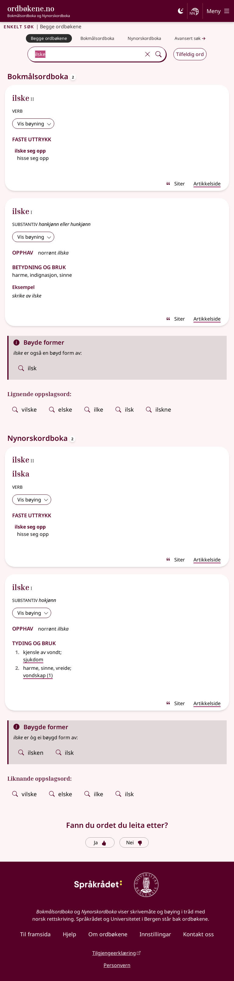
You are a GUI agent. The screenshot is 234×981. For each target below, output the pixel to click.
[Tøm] (147, 54)
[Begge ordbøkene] (49, 38)
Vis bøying (32, 499)
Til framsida (35, 934)
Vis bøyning (34, 123)
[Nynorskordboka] (144, 38)
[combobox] (85, 54)
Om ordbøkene (107, 934)
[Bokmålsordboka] (97, 38)
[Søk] (158, 54)
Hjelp (69, 934)
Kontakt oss (198, 934)
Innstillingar (155, 934)
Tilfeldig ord (190, 54)
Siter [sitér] (175, 183)
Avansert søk (191, 38)
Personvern (117, 965)
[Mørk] (180, 11)
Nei (134, 842)
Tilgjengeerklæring (114, 953)
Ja (100, 842)
